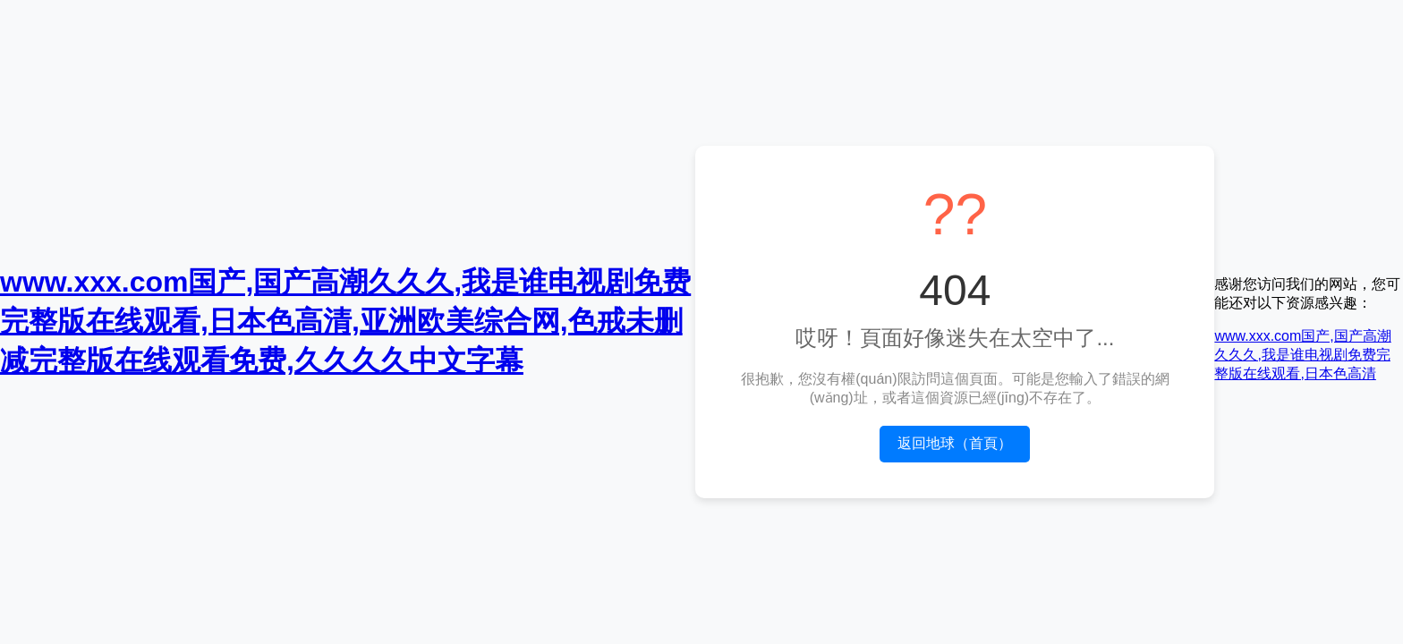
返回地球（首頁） (954, 443)
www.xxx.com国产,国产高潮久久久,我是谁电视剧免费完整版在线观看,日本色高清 (1302, 354)
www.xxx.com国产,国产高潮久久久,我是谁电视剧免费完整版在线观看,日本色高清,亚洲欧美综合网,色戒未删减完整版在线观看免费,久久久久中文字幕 (345, 321)
